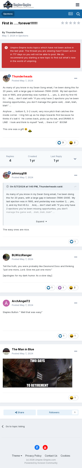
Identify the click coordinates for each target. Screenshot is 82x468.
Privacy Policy (33, 455)
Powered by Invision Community (41, 463)
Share (19, 412)
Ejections (23, 35)
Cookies (65, 455)
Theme (17, 455)
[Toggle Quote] (7, 186)
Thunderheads (14, 32)
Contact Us (51, 455)
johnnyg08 (19, 173)
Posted (22, 80)
